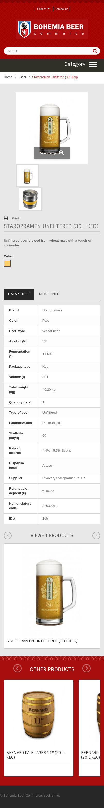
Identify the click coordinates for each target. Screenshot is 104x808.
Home (8, 77)
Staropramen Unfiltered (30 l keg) (42, 641)
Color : (9, 256)
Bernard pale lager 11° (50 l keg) (35, 755)
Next (86, 668)
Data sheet (19, 294)
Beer (23, 77)
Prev (17, 668)
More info (49, 294)
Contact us (61, 8)
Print (15, 218)
